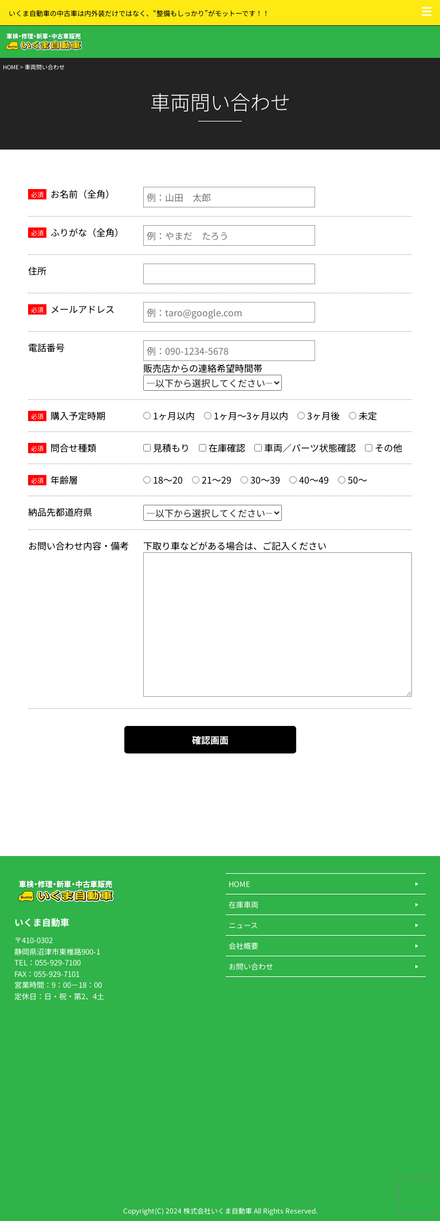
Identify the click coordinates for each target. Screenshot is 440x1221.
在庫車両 (243, 904)
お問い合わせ (251, 966)
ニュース (243, 925)
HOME (11, 66)
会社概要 (243, 945)
